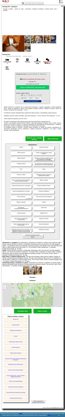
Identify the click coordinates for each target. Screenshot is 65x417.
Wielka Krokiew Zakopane (15, 353)
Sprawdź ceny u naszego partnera (34, 138)
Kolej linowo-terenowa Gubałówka (15, 387)
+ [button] (4, 285)
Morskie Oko (15, 319)
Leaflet (53, 306)
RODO (49, 415)
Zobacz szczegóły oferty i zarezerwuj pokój (32, 87)
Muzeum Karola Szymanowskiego (15, 370)
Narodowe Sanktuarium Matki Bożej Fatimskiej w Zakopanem (15, 359)
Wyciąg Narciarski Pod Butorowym (15, 364)
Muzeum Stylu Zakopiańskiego (15, 381)
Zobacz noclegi (42, 311)
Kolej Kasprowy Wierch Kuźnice (16, 341)
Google (20, 413)
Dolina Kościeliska (16, 347)
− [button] (4, 287)
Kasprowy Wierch (15, 324)
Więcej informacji (53, 138)
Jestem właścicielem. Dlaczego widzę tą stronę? (38, 402)
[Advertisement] (32, 23)
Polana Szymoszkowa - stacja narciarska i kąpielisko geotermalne (16, 376)
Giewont (15, 336)
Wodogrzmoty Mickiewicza (15, 330)
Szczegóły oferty (23, 311)
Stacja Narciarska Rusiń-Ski (16, 398)
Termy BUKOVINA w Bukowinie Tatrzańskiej (15, 392)
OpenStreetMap (59, 306)
